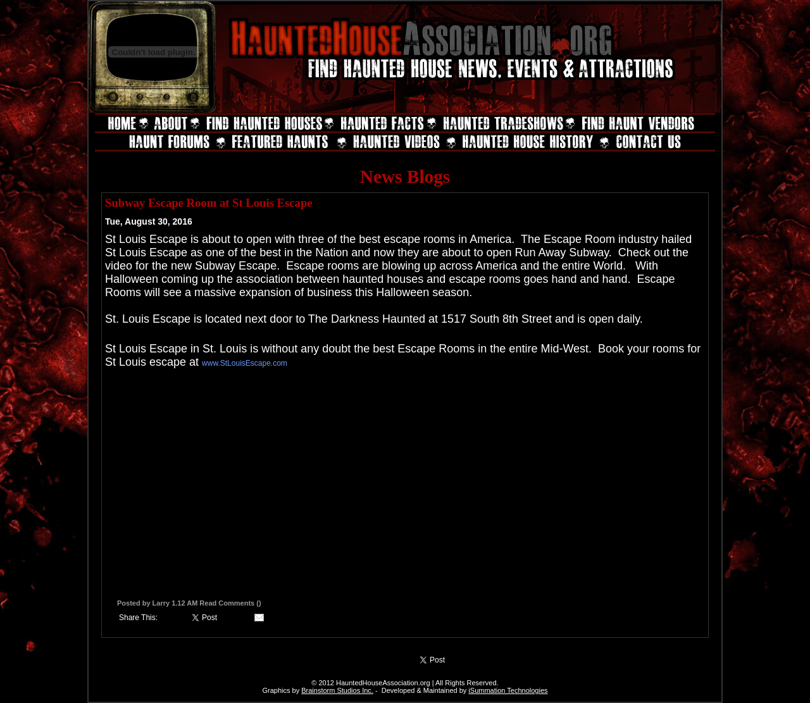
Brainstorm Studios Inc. (337, 690)
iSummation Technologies (507, 690)
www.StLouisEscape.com (244, 363)
